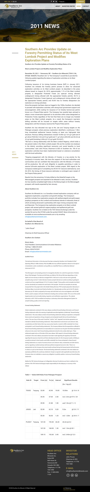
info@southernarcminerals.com (36, 217)
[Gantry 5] (13, 6)
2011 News (14, 153)
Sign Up (80, 1)
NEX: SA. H (8, 2)
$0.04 (15, 2)
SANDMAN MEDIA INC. (69, 490)
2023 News (14, 49)
